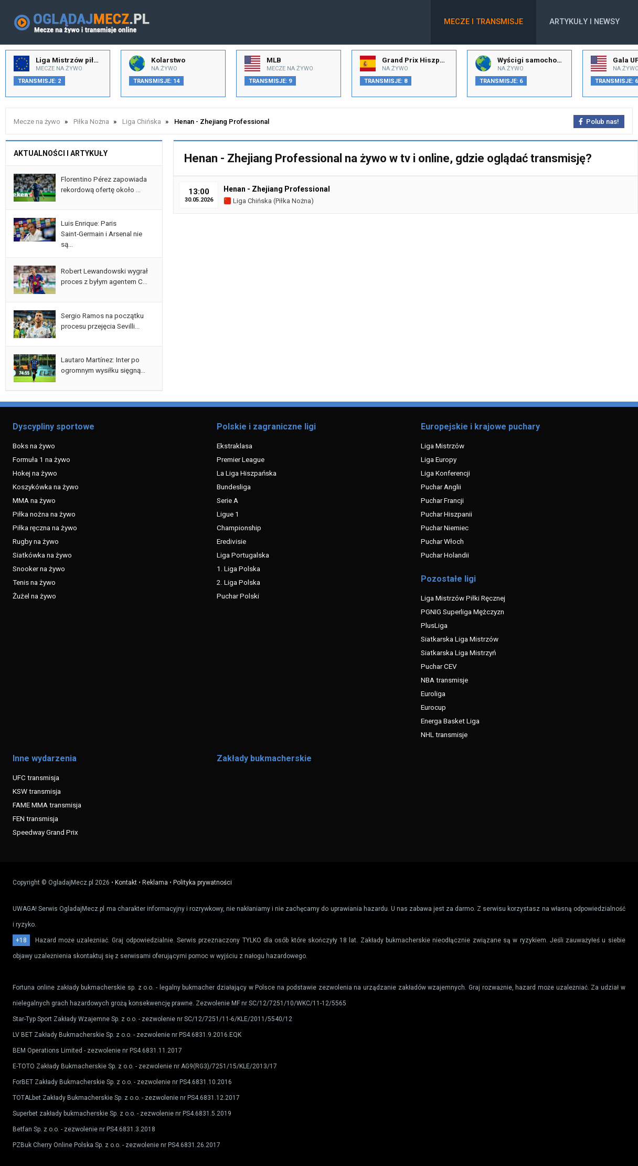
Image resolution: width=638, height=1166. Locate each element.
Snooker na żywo (39, 568)
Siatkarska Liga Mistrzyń (458, 652)
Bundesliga (234, 486)
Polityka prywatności (202, 882)
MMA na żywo (34, 500)
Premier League (240, 459)
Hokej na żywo (35, 473)
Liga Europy (438, 459)
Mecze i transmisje (483, 21)
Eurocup (433, 707)
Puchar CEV (439, 666)
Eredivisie (231, 541)
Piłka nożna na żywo (44, 514)
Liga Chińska (248, 201)
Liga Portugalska (243, 555)
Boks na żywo (34, 446)
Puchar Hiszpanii (446, 514)
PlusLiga (434, 625)
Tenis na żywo (34, 582)
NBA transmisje (444, 680)
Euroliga (433, 693)
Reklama (155, 882)
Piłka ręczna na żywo (45, 527)
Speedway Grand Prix (45, 832)
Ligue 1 (228, 514)
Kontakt (126, 882)
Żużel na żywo (34, 596)
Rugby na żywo (36, 541)
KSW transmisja (37, 791)
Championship (239, 527)
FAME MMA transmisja (47, 805)
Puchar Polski (238, 596)
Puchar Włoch (442, 541)
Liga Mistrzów (442, 446)
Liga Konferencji (445, 473)
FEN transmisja (35, 818)
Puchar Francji (442, 500)
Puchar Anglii (441, 486)
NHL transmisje (444, 734)
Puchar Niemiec (445, 527)
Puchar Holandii (445, 555)
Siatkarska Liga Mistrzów (459, 639)
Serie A (227, 500)
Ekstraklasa (234, 446)
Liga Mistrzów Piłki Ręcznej (463, 598)
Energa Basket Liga (450, 721)
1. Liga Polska (238, 568)
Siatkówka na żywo (42, 555)
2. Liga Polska (238, 582)
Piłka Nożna (293, 201)
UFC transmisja (36, 777)
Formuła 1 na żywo (41, 459)
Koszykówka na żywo (46, 486)
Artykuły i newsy (584, 21)
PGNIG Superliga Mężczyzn (462, 611)
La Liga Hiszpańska (247, 473)
